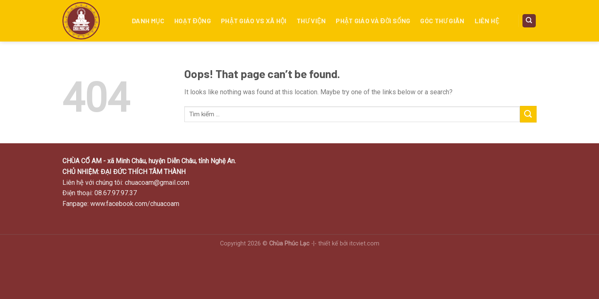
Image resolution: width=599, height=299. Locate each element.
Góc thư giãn (442, 21)
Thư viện (311, 21)
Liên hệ (487, 21)
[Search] (529, 21)
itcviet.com (364, 243)
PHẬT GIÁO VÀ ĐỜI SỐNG (373, 21)
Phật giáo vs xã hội (254, 21)
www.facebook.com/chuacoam (134, 204)
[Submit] (528, 114)
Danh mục (148, 21)
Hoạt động (192, 21)
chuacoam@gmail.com (157, 182)
